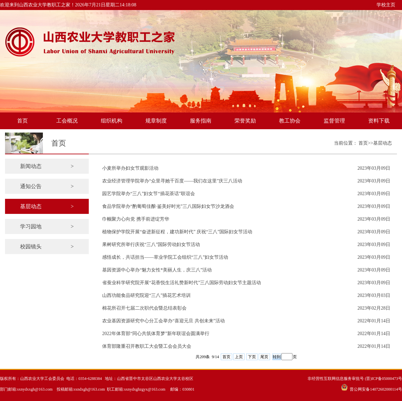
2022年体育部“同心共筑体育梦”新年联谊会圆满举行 (155, 333)
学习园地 (47, 226)
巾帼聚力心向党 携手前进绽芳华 (135, 219)
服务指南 (200, 121)
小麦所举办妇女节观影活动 (130, 168)
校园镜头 (47, 246)
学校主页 (386, 4)
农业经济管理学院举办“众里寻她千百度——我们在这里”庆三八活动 (172, 180)
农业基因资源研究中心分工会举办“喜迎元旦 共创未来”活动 (163, 320)
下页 (252, 356)
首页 (22, 121)
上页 (239, 356)
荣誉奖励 (245, 121)
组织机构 (111, 121)
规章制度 (156, 121)
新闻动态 (47, 166)
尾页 (264, 356)
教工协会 (289, 121)
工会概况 (67, 121)
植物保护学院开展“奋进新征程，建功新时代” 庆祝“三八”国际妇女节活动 (177, 231)
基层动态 (47, 206)
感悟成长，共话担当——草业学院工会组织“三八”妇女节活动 (165, 257)
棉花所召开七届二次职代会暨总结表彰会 (144, 308)
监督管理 (334, 121)
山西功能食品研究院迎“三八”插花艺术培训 (146, 295)
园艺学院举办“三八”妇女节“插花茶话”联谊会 (148, 193)
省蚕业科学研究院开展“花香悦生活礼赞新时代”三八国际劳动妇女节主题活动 (181, 282)
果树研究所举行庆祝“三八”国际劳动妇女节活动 (151, 244)
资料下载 (379, 121)
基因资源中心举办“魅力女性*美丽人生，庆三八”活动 (157, 269)
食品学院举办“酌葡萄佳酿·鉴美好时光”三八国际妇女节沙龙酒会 (168, 206)
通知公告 (47, 186)
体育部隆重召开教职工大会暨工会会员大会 (146, 346)
